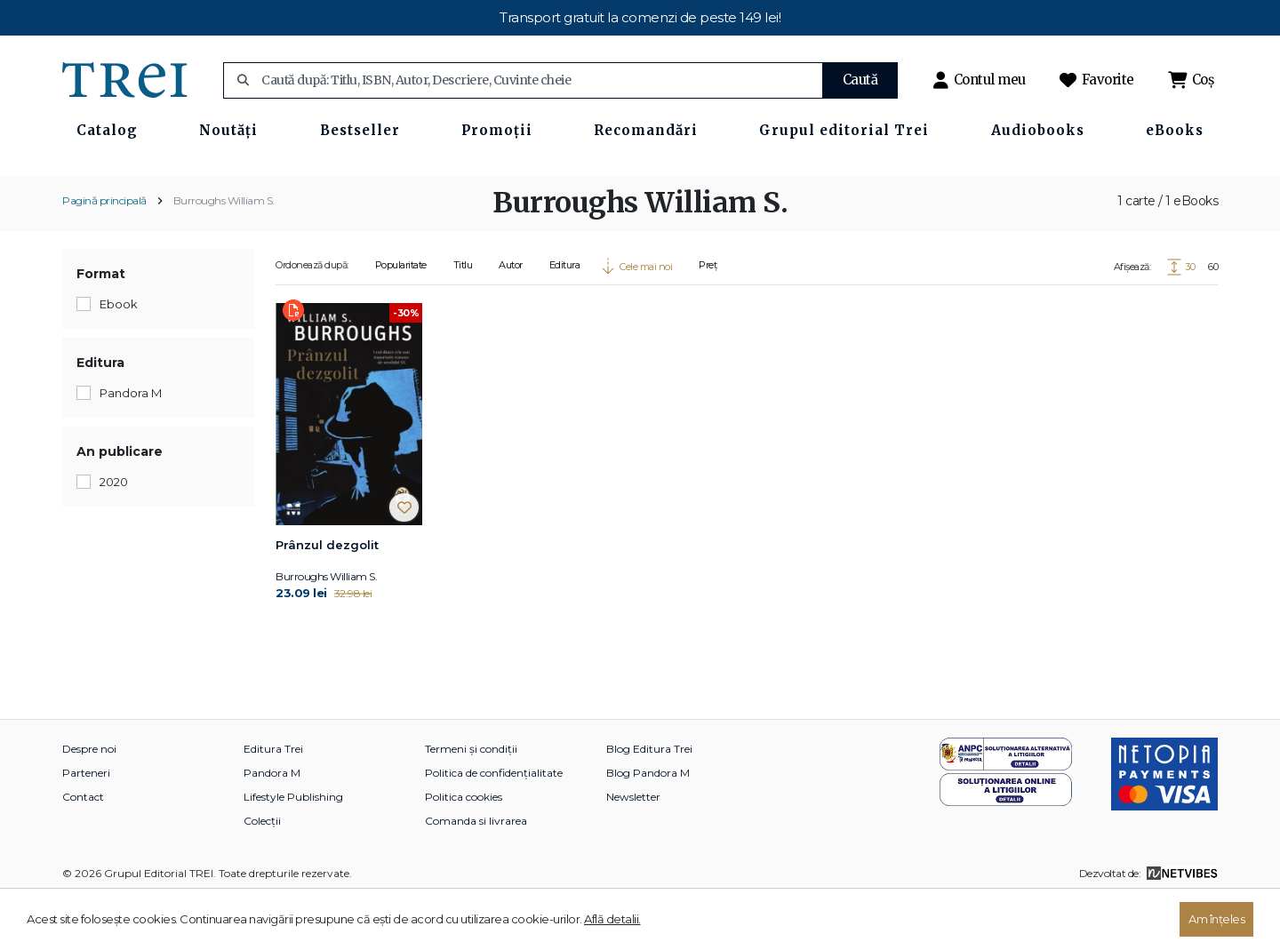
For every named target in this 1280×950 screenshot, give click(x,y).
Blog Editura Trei (649, 800)
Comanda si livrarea (476, 872)
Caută (860, 79)
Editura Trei (273, 800)
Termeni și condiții (471, 800)
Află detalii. (612, 919)
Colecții (262, 872)
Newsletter (633, 848)
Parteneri (86, 824)
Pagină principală (104, 252)
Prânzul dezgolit (327, 596)
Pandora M (272, 824)
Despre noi (89, 800)
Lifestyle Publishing (293, 848)
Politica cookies (463, 848)
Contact (83, 848)
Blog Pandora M (648, 824)
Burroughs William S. (224, 252)
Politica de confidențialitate (494, 824)
